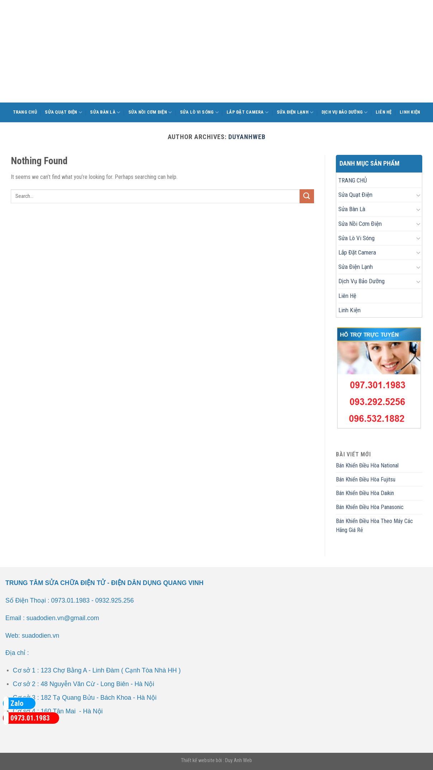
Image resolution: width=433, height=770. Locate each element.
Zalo (13, 703)
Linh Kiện (410, 112)
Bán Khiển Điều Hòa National (367, 465)
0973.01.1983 (27, 718)
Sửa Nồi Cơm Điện (150, 112)
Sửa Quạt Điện (63, 112)
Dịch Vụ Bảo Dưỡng (345, 112)
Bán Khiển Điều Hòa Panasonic (370, 507)
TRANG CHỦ (25, 112)
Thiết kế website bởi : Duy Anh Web (216, 760)
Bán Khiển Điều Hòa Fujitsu (365, 479)
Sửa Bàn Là (105, 112)
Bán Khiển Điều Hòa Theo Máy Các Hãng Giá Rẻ (374, 526)
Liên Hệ (384, 112)
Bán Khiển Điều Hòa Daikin (365, 493)
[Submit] (307, 196)
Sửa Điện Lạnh (295, 112)
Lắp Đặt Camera (247, 112)
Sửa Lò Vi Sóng (199, 112)
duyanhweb (246, 137)
